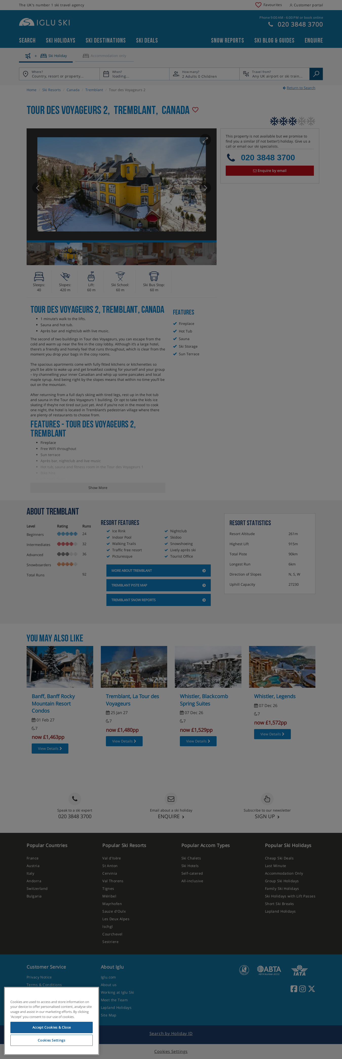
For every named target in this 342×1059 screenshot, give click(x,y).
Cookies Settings (51, 1040)
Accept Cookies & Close (51, 1027)
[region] (51, 1021)
